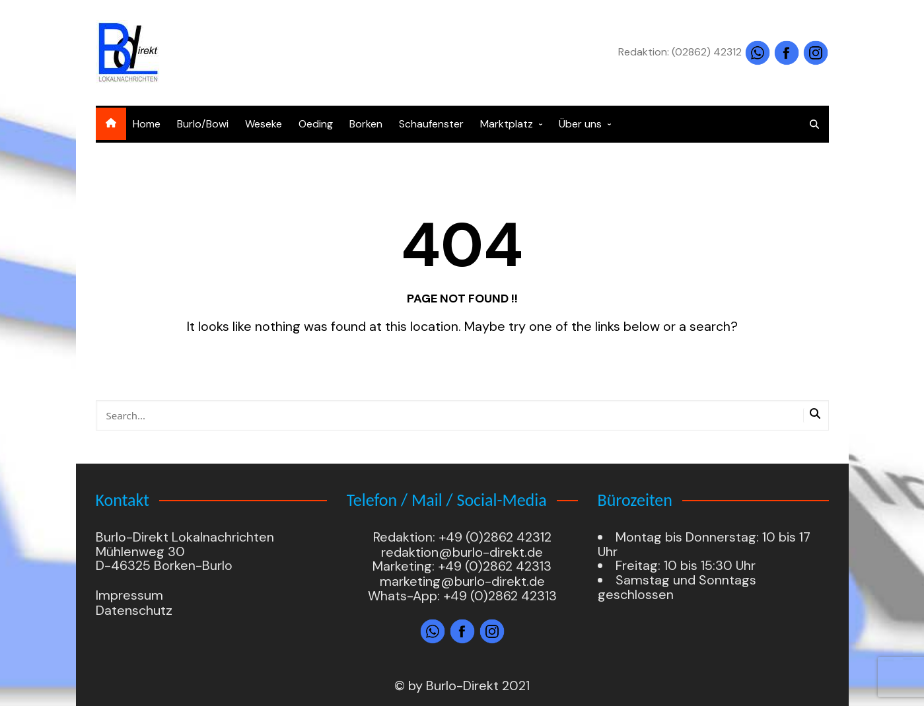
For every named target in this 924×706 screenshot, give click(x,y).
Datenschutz (134, 610)
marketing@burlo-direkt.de (462, 581)
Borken (365, 124)
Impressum (129, 595)
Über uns (580, 124)
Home (146, 124)
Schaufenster (431, 124)
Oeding (316, 124)
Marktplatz (506, 124)
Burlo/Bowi (203, 124)
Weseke (263, 124)
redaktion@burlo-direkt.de (462, 552)
